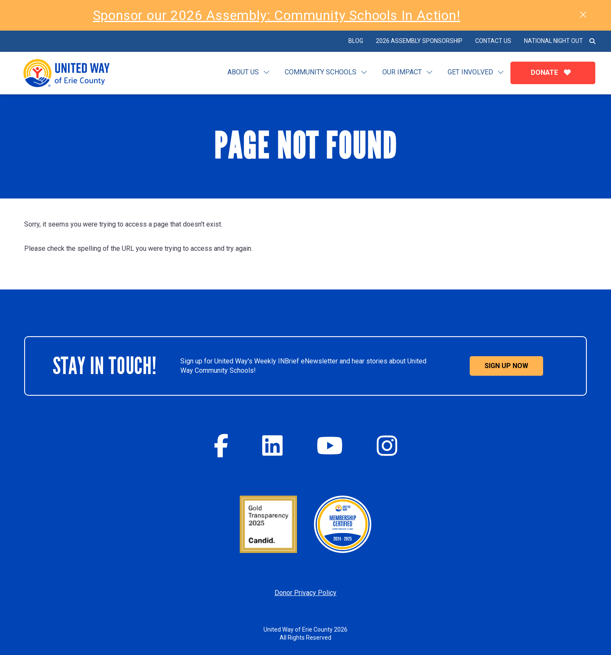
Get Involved (470, 72)
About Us (243, 72)
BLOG (355, 40)
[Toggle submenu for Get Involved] (500, 72)
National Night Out (553, 40)
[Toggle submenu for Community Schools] (364, 72)
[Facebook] (221, 445)
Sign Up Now (506, 366)
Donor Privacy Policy (305, 593)
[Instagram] (387, 445)
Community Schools (320, 72)
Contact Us (493, 40)
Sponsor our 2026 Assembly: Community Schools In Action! (276, 15)
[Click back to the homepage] (74, 73)
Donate (553, 72)
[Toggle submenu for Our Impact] (429, 72)
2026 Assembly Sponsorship (419, 40)
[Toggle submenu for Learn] (266, 72)
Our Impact (402, 72)
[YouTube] (330, 445)
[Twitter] (272, 445)
